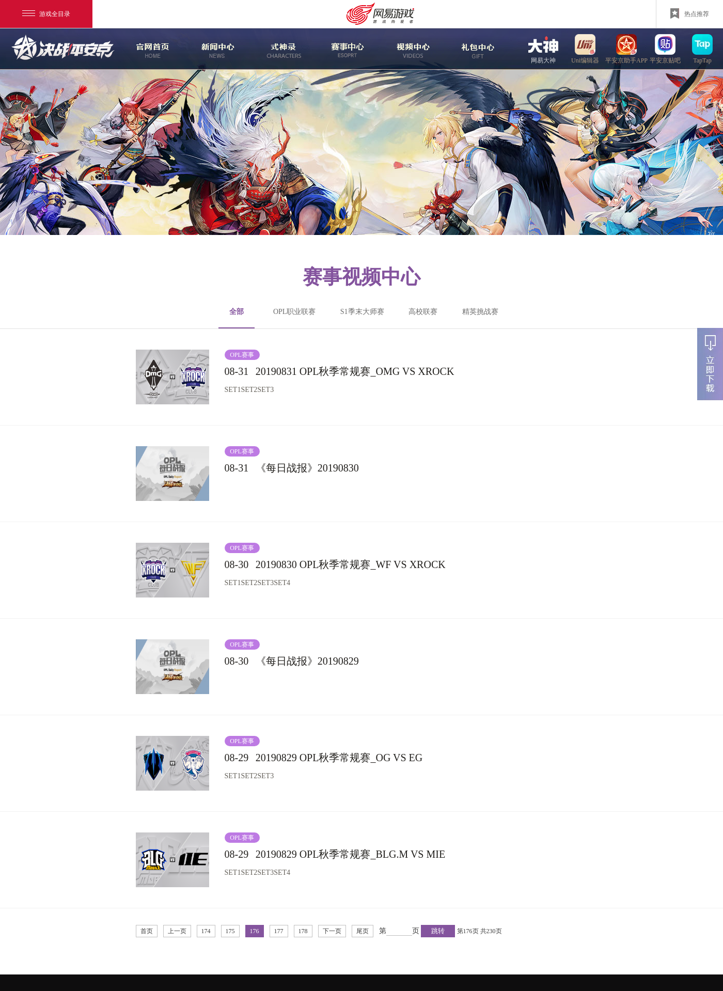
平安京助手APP (626, 48)
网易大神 (543, 48)
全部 (236, 318)
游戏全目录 (46, 14)
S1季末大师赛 (362, 312)
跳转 (438, 931)
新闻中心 (216, 49)
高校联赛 (422, 312)
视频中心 (411, 49)
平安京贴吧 (665, 48)
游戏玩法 (476, 49)
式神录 (281, 49)
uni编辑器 (585, 48)
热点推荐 (689, 13)
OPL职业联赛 (294, 312)
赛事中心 (347, 49)
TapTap (702, 48)
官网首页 (151, 49)
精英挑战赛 (480, 312)
